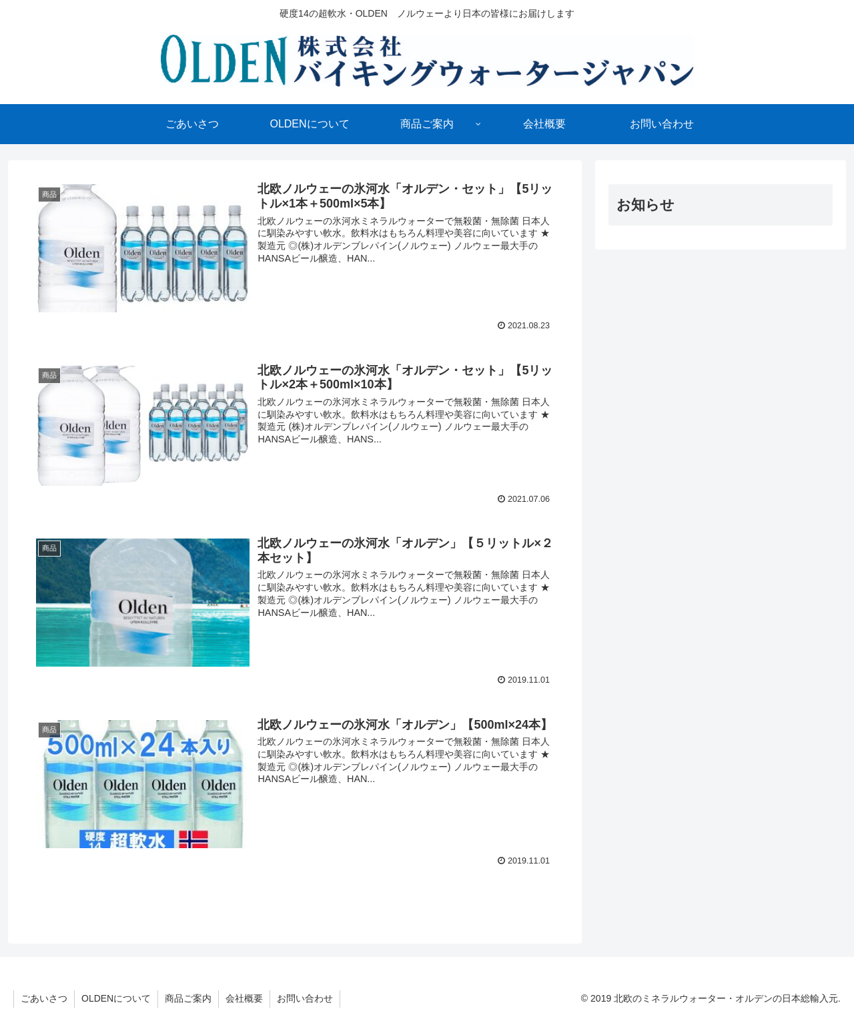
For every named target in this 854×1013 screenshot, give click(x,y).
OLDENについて (116, 998)
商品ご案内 (188, 998)
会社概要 (244, 998)
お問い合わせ (305, 998)
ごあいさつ (44, 998)
